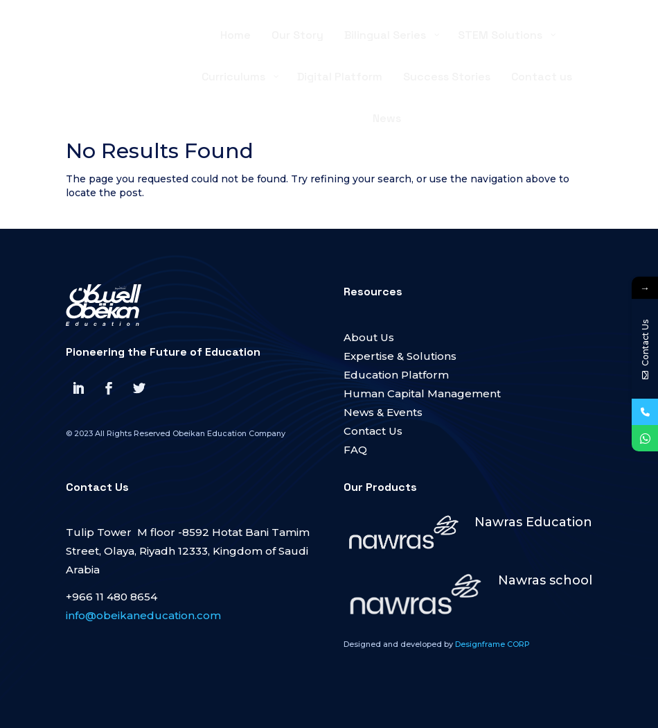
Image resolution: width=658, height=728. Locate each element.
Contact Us (373, 430)
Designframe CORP (492, 644)
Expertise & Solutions (400, 356)
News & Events (383, 412)
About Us (369, 337)
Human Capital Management (422, 393)
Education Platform (396, 374)
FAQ (355, 449)
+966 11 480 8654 (111, 596)
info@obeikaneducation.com (143, 615)
